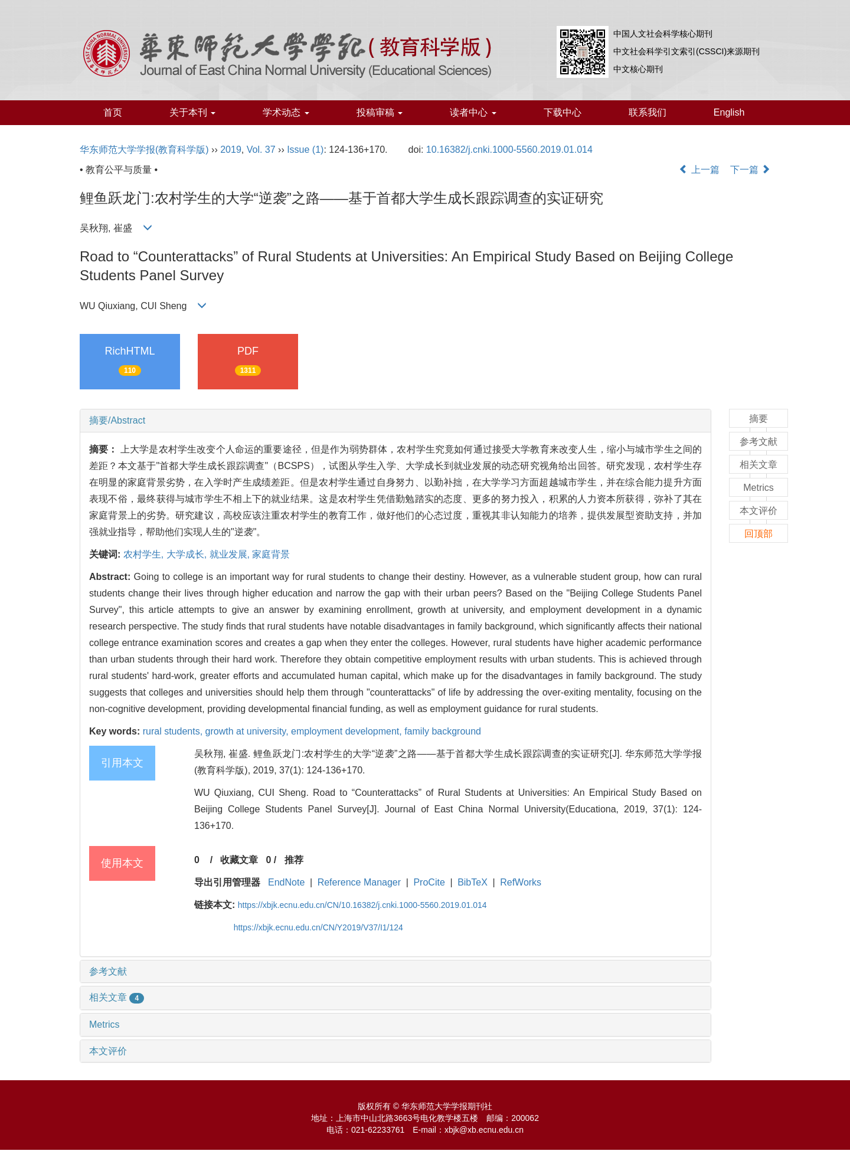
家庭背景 (271, 554)
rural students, (174, 731)
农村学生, (144, 554)
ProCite (428, 882)
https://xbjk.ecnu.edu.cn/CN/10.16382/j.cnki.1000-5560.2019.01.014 (362, 905)
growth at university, (248, 731)
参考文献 (108, 971)
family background (442, 731)
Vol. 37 (261, 150)
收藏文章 (239, 860)
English (729, 112)
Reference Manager (359, 882)
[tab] (395, 420)
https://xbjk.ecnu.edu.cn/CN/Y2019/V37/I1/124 (318, 927)
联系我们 (647, 112)
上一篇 (699, 170)
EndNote (286, 882)
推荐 (294, 860)
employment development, (347, 731)
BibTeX (472, 882)
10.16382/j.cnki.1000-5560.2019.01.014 (509, 150)
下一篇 (750, 170)
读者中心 (473, 112)
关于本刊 (192, 112)
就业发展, (231, 554)
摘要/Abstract (117, 420)
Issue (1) (305, 150)
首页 (112, 112)
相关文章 (116, 997)
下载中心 (562, 112)
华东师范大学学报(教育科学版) (144, 150)
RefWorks (520, 882)
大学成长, (188, 554)
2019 (230, 150)
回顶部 (758, 534)
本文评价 (108, 1051)
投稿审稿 (380, 112)
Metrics (104, 1024)
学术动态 (286, 112)
